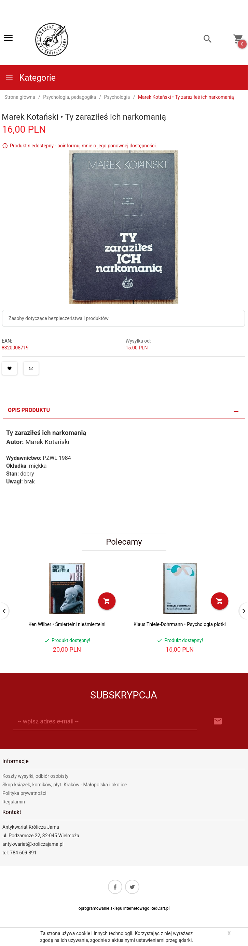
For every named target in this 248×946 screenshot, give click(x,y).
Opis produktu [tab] (29, 410)
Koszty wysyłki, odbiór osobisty (35, 776)
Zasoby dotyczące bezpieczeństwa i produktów (59, 318)
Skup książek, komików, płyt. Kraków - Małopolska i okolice (64, 784)
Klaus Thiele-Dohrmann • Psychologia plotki (180, 624)
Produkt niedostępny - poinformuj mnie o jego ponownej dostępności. (83, 145)
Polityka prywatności (24, 793)
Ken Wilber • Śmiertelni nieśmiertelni (66, 624)
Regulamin (13, 801)
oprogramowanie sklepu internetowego (114, 908)
